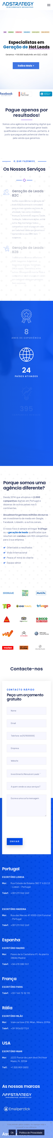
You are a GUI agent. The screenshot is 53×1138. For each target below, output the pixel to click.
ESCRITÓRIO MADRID (13, 948)
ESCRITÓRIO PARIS (12, 987)
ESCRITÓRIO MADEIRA (14, 909)
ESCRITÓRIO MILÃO (12, 1016)
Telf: (4, 1067)
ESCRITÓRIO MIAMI (12, 1051)
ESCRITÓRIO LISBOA (13, 877)
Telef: (5, 893)
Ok (12, 1133)
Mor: (4, 883)
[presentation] (28, 827)
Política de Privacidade (30, 1133)
